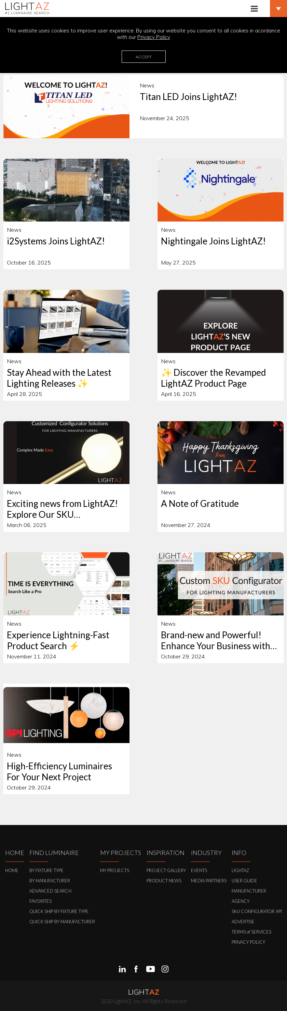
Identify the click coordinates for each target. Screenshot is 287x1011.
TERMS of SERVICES (251, 932)
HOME (11, 870)
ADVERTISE (243, 921)
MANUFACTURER (249, 891)
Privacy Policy (153, 37)
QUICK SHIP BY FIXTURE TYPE (58, 911)
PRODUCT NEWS (164, 880)
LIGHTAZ (240, 870)
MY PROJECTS (114, 870)
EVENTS (199, 870)
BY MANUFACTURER (49, 880)
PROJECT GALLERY (166, 870)
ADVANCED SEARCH (50, 891)
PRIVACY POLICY (248, 942)
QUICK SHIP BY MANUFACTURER (62, 921)
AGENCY (240, 901)
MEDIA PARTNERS (209, 880)
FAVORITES (40, 901)
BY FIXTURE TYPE (46, 870)
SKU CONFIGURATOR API (257, 911)
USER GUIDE (244, 880)
